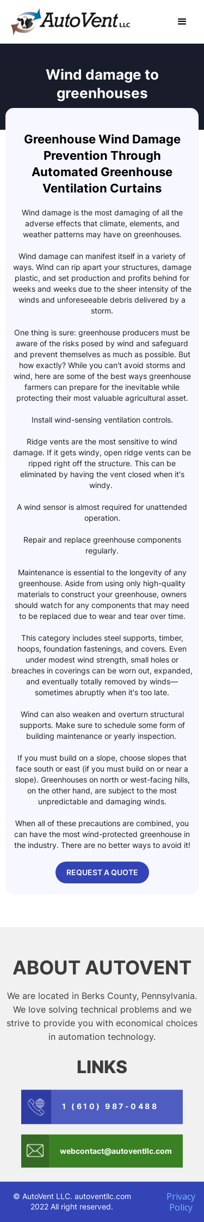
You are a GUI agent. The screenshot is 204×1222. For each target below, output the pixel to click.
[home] (67, 21)
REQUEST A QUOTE (102, 872)
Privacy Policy (180, 1202)
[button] (182, 21)
